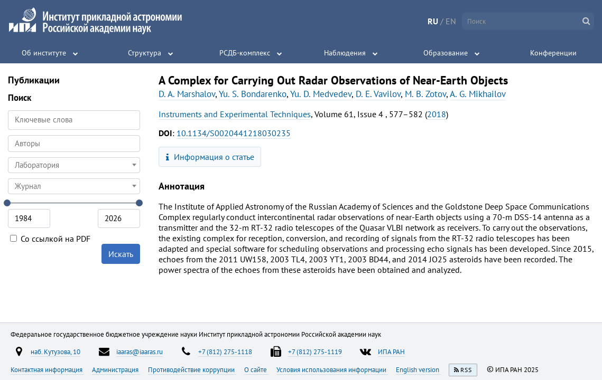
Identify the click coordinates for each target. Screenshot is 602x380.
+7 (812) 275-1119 (315, 351)
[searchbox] (74, 143)
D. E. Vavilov (378, 94)
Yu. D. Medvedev (320, 94)
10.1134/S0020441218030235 (234, 133)
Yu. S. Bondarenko (252, 94)
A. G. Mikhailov (478, 94)
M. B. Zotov (425, 94)
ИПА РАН (391, 351)
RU (433, 21)
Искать (120, 254)
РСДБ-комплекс (244, 53)
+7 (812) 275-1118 (225, 351)
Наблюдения (345, 53)
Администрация (116, 369)
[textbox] (74, 165)
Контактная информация (47, 369)
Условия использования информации (332, 369)
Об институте (44, 53)
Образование (445, 53)
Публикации (34, 80)
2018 (436, 114)
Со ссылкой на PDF (50, 238)
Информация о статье (210, 156)
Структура (144, 53)
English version (418, 369)
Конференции (553, 53)
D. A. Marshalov (187, 94)
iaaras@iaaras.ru (139, 351)
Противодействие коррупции (192, 369)
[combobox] (74, 143)
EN (451, 21)
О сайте (256, 369)
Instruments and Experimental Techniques (235, 114)
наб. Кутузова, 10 (55, 351)
